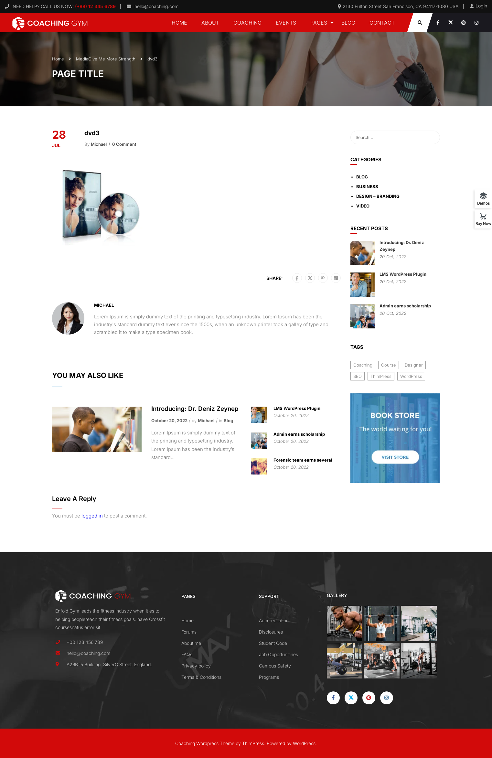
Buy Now (483, 223)
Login (481, 5)
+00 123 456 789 (85, 642)
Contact (382, 22)
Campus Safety (275, 665)
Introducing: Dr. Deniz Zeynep (195, 408)
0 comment (124, 144)
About (210, 22)
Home (179, 22)
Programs (269, 677)
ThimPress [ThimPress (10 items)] (380, 376)
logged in (92, 516)
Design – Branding (378, 196)
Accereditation (274, 620)
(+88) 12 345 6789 (95, 6)
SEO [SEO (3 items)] (357, 376)
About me (191, 643)
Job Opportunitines (278, 654)
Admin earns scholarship (299, 434)
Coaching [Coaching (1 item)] (362, 365)
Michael (99, 144)
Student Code (273, 643)
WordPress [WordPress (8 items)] (411, 376)
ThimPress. (253, 743)
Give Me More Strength (111, 58)
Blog (348, 22)
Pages (318, 22)
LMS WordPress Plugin (296, 408)
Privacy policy (196, 665)
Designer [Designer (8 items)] (414, 365)
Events (286, 22)
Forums (189, 632)
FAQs (186, 654)
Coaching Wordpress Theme (204, 743)
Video (362, 205)
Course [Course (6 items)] (388, 365)
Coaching (247, 22)
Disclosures (271, 632)
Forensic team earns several (302, 460)
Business (367, 186)
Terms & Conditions (201, 677)
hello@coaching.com (156, 6)
